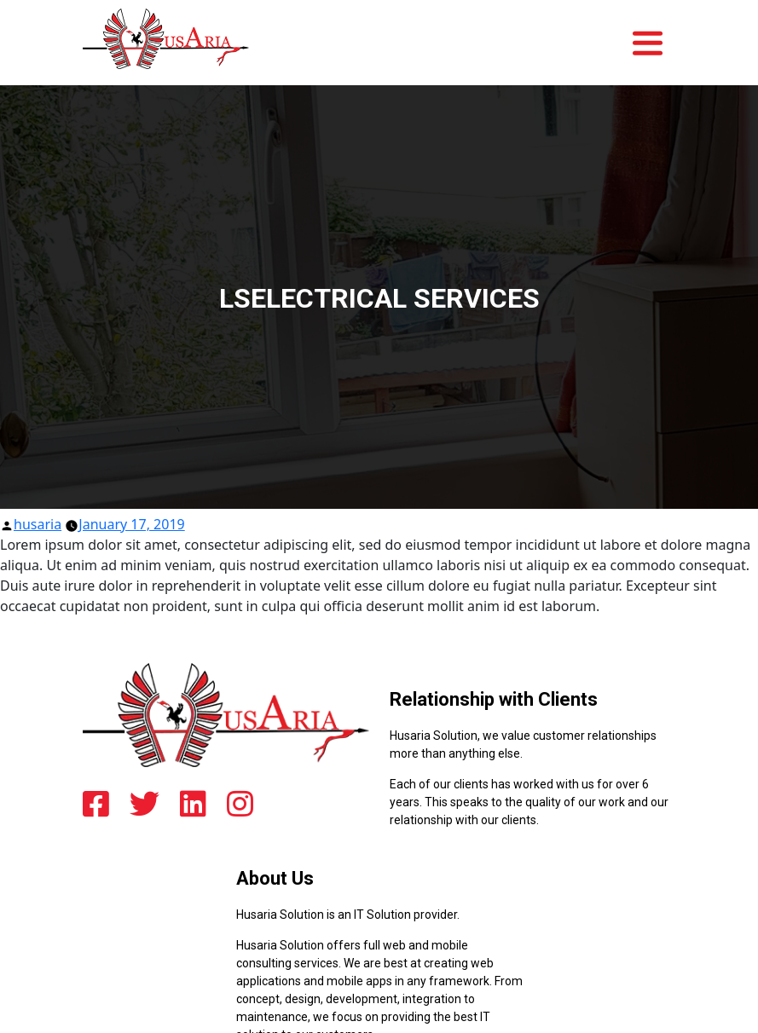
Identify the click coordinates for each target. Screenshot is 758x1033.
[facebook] (96, 803)
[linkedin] (193, 803)
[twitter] (144, 803)
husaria (37, 524)
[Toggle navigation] (652, 33)
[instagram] (240, 803)
